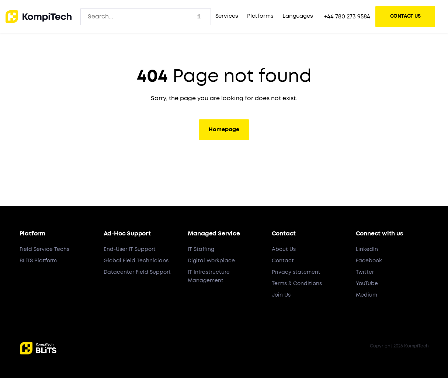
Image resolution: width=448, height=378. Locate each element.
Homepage (224, 129)
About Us (284, 249)
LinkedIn (367, 249)
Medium (366, 295)
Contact (283, 260)
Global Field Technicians (136, 260)
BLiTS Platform (38, 260)
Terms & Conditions (297, 283)
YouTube (367, 283)
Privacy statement (296, 272)
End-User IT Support (130, 249)
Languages (297, 16)
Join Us (281, 295)
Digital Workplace (211, 260)
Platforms (260, 16)
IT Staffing (201, 249)
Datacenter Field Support (137, 272)
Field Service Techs (44, 249)
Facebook (369, 260)
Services (226, 16)
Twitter (365, 272)
